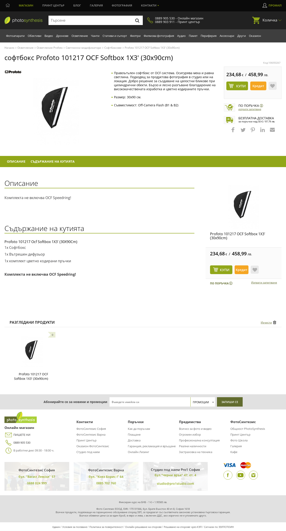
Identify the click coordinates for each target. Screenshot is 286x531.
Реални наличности (192, 446)
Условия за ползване (74, 527)
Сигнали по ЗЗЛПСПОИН (219, 527)
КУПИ (224, 270)
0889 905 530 (17, 443)
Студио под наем (88, 452)
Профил (275, 5)
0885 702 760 (106, 483)
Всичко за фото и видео (195, 429)
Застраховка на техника (195, 452)
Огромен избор (190, 435)
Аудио (181, 36)
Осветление (80, 36)
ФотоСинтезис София (91, 429)
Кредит (258, 86)
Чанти (95, 36)
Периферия (209, 36)
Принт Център (86, 441)
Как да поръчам (139, 429)
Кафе (233, 452)
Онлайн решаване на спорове (143, 527)
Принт (53, 5)
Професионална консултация (199, 441)
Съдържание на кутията (54, 162)
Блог (77, 5)
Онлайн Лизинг (138, 452)
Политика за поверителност (106, 527)
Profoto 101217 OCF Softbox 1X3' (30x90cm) (237, 236)
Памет (193, 36)
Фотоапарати (15, 36)
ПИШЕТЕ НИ (17, 435)
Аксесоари (227, 36)
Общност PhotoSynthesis (247, 429)
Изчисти (266, 323)
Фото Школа (239, 441)
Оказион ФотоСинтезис (92, 446)
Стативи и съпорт (115, 36)
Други (241, 36)
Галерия (96, 5)
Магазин (26, 5)
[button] (233, 132)
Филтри (135, 36)
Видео (48, 36)
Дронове (62, 36)
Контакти (148, 5)
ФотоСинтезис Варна (90, 435)
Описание (16, 162)
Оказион (255, 36)
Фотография (122, 5)
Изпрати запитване (249, 109)
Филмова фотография (159, 36)
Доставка (134, 441)
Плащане (134, 435)
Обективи (34, 36)
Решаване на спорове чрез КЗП (183, 527)
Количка (270, 20)
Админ (56, 527)
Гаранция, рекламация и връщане (152, 446)
